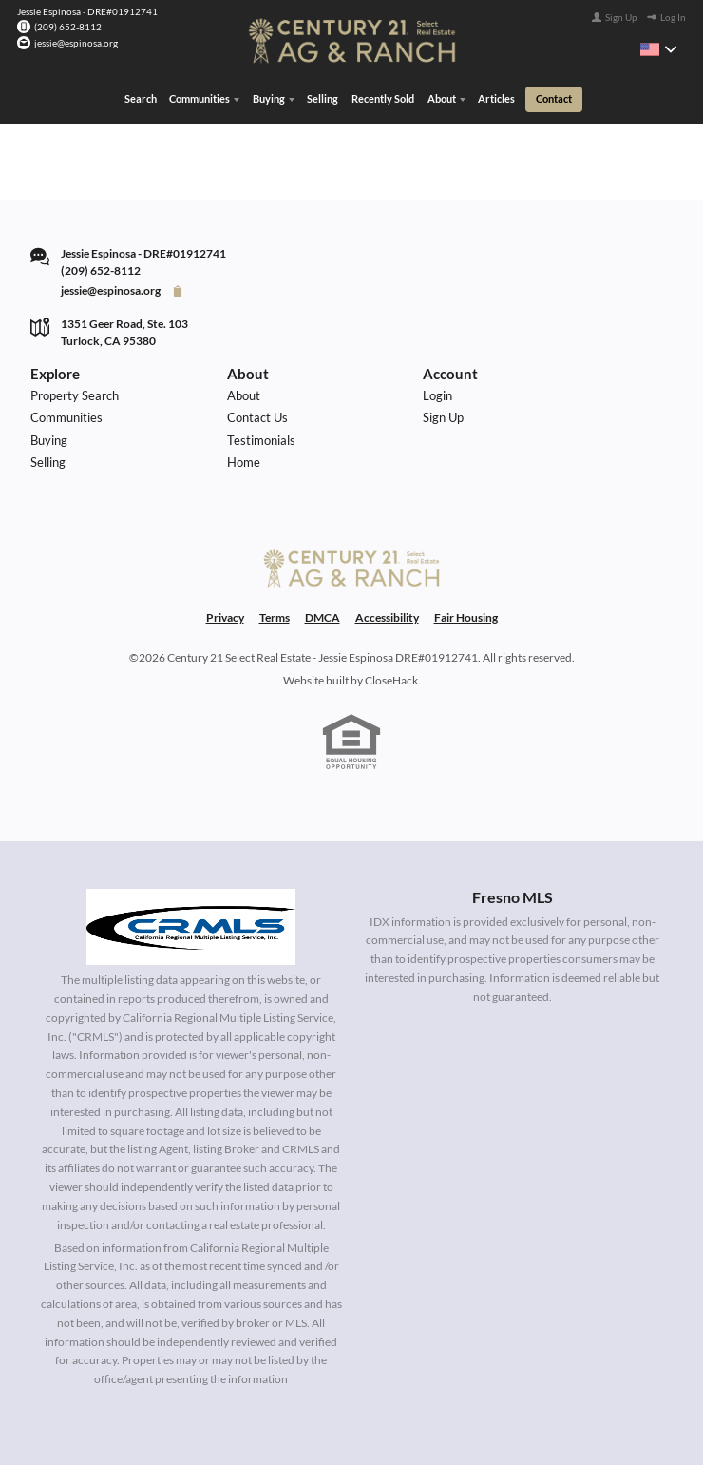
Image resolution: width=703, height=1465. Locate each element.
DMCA (322, 617)
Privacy (225, 617)
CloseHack (391, 680)
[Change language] (658, 49)
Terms (274, 617)
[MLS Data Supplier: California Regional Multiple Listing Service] (191, 927)
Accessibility (387, 617)
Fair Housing (466, 617)
